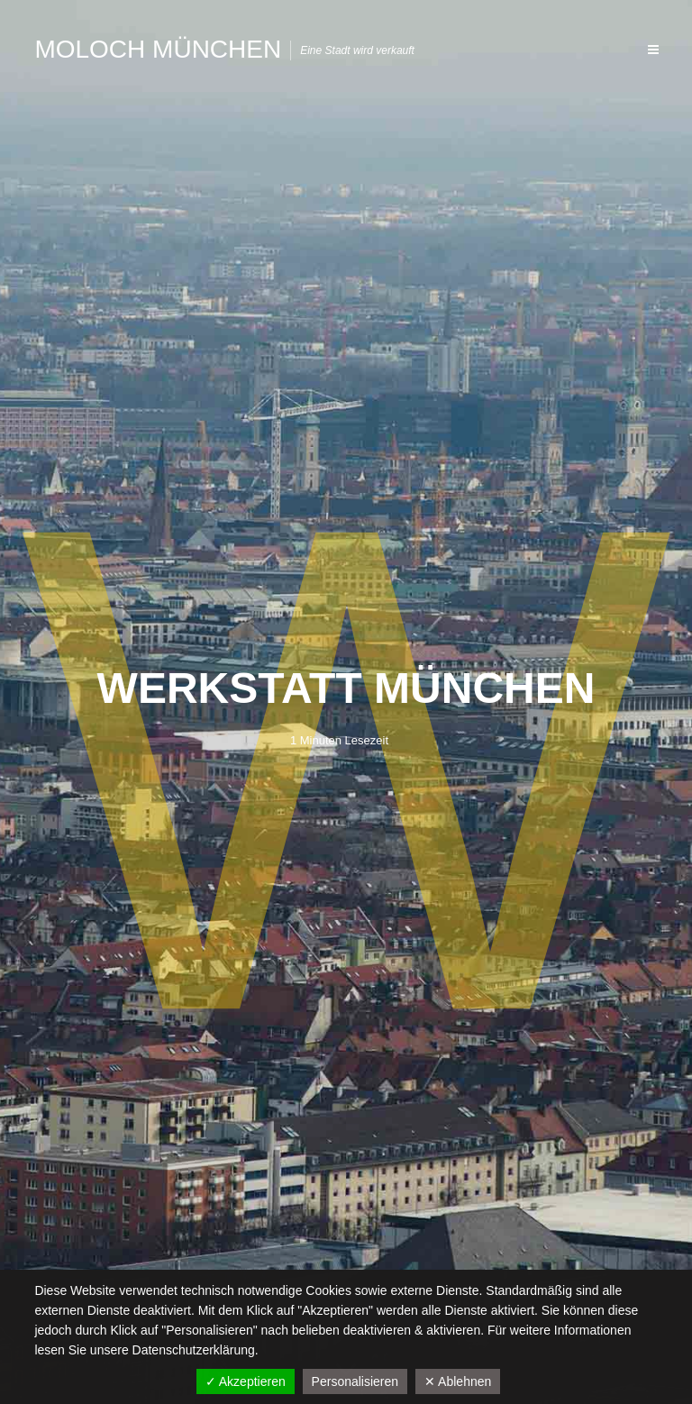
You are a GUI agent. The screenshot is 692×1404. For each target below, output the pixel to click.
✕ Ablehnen (457, 1381)
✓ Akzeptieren (245, 1381)
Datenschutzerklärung (193, 1350)
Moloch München (157, 49)
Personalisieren (355, 1381)
